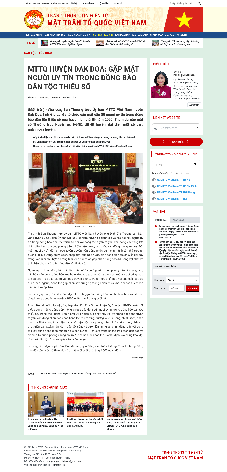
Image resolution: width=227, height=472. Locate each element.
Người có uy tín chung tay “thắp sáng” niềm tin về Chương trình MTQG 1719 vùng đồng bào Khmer (124, 424)
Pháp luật (178, 220)
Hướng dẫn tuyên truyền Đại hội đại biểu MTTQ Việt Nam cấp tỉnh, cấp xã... (70, 43)
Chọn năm (159, 288)
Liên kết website (166, 118)
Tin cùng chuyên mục (49, 387)
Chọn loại (158, 280)
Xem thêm (194, 105)
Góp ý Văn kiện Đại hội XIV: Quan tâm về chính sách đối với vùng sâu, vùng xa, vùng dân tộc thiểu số (45, 424)
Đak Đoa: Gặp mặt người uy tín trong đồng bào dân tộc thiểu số (78, 373)
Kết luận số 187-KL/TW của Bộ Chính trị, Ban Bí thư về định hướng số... (125, 43)
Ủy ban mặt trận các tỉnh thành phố (175, 154)
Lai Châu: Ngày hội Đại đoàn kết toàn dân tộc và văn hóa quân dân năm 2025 (85, 422)
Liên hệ (73, 3)
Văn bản (159, 211)
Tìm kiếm (192, 288)
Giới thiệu (161, 64)
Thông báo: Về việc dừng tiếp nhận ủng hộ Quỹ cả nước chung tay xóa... (179, 43)
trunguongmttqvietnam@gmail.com (64, 461)
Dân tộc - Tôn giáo (38, 53)
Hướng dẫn (161, 220)
